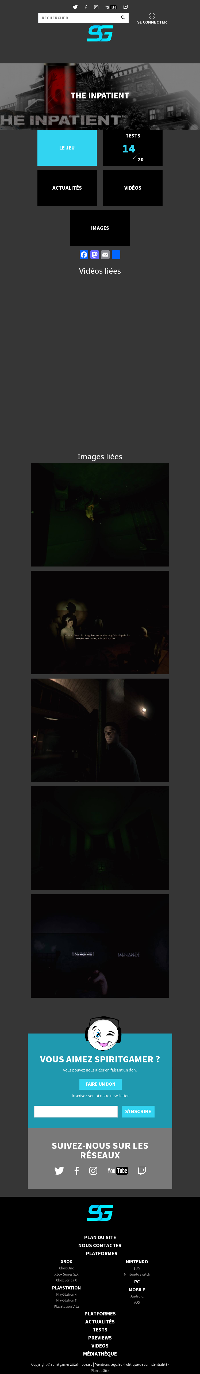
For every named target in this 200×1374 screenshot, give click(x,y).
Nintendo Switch (137, 1275)
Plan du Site (100, 1237)
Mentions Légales (108, 1365)
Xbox (66, 1261)
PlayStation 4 (66, 1295)
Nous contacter (100, 1245)
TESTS (100, 1330)
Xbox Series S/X (66, 1275)
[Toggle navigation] (11, 54)
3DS (137, 1268)
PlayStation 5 (66, 1301)
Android (137, 1297)
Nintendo (137, 1261)
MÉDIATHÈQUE (100, 1354)
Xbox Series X (66, 1281)
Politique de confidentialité (145, 1365)
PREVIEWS (100, 1338)
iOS (137, 1303)
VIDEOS (100, 1346)
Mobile (137, 1290)
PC (137, 1282)
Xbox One (66, 1268)
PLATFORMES (100, 1314)
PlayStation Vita (66, 1307)
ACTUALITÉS (100, 1322)
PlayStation (66, 1288)
